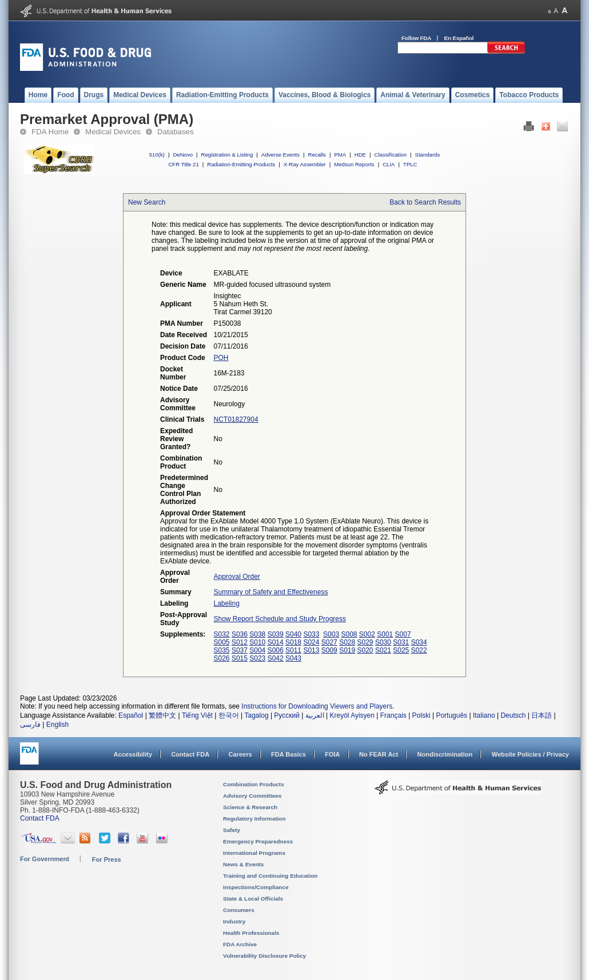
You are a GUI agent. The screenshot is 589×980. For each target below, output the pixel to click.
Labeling (227, 603)
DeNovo (183, 154)
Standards (427, 154)
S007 (403, 634)
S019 (347, 650)
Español (130, 715)
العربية (314, 715)
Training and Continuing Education (270, 876)
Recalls (316, 154)
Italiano (484, 715)
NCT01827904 (236, 419)
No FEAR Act (378, 754)
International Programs (254, 853)
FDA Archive (240, 944)
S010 (257, 642)
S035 (222, 650)
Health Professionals (251, 933)
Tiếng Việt (197, 715)
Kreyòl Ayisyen (352, 715)
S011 (293, 650)
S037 (240, 650)
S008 (349, 634)
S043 (293, 658)
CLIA (389, 164)
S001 (385, 634)
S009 (329, 650)
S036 (240, 634)
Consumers (238, 910)
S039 (276, 634)
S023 (257, 658)
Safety (231, 830)
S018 (293, 642)
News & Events (243, 864)
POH (221, 358)
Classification (390, 154)
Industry (234, 921)
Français (393, 715)
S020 (365, 650)
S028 (347, 642)
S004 (257, 650)
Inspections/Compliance (256, 887)
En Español (459, 38)
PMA (340, 154)
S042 (276, 658)
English (57, 725)
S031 (401, 642)
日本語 (541, 715)
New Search (146, 202)
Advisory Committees (252, 796)
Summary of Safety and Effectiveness (271, 592)
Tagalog (257, 715)
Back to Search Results (425, 202)
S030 (383, 642)
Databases (175, 131)
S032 (222, 634)
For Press (106, 859)
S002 (367, 634)
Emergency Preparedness (258, 841)
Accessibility (133, 754)
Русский (287, 715)
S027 (329, 642)
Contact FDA (190, 754)
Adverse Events (280, 154)
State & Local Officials (253, 898)
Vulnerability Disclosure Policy (264, 956)
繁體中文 (162, 715)
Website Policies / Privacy (530, 754)
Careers (240, 754)
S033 (311, 634)
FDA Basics (288, 754)
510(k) (157, 154)
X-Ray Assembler (305, 164)
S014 (276, 642)
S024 (311, 642)
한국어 (228, 715)
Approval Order (237, 577)
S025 (401, 650)
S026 (222, 658)
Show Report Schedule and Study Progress (280, 619)
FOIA (332, 754)
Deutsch (513, 715)
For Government (44, 858)
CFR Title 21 (183, 164)
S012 (240, 642)
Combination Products (253, 784)
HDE (360, 154)
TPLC (410, 164)
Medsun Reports (354, 164)
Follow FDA (416, 38)
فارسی (30, 725)
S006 (276, 650)
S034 (419, 642)
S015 (240, 658)
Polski (421, 715)
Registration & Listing (227, 154)
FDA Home (50, 131)
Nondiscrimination (445, 754)
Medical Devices (113, 131)
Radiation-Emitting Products (241, 164)
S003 (331, 634)
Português (451, 715)
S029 (365, 642)
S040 (293, 634)
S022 (419, 650)
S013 (311, 650)
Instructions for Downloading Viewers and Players (316, 706)
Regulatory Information (254, 818)
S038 (257, 634)
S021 (383, 650)
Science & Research (250, 807)
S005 (222, 642)
